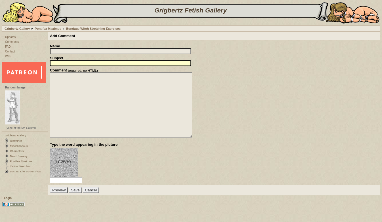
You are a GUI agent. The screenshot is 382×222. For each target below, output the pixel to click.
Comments (12, 41)
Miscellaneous (19, 145)
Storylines (16, 140)
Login (8, 210)
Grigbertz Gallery (17, 28)
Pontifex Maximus (48, 28)
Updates (10, 37)
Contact (10, 51)
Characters (17, 151)
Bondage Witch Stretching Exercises (93, 28)
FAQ (8, 46)
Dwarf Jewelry (19, 156)
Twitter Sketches (20, 166)
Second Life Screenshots (25, 171)
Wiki (8, 56)
